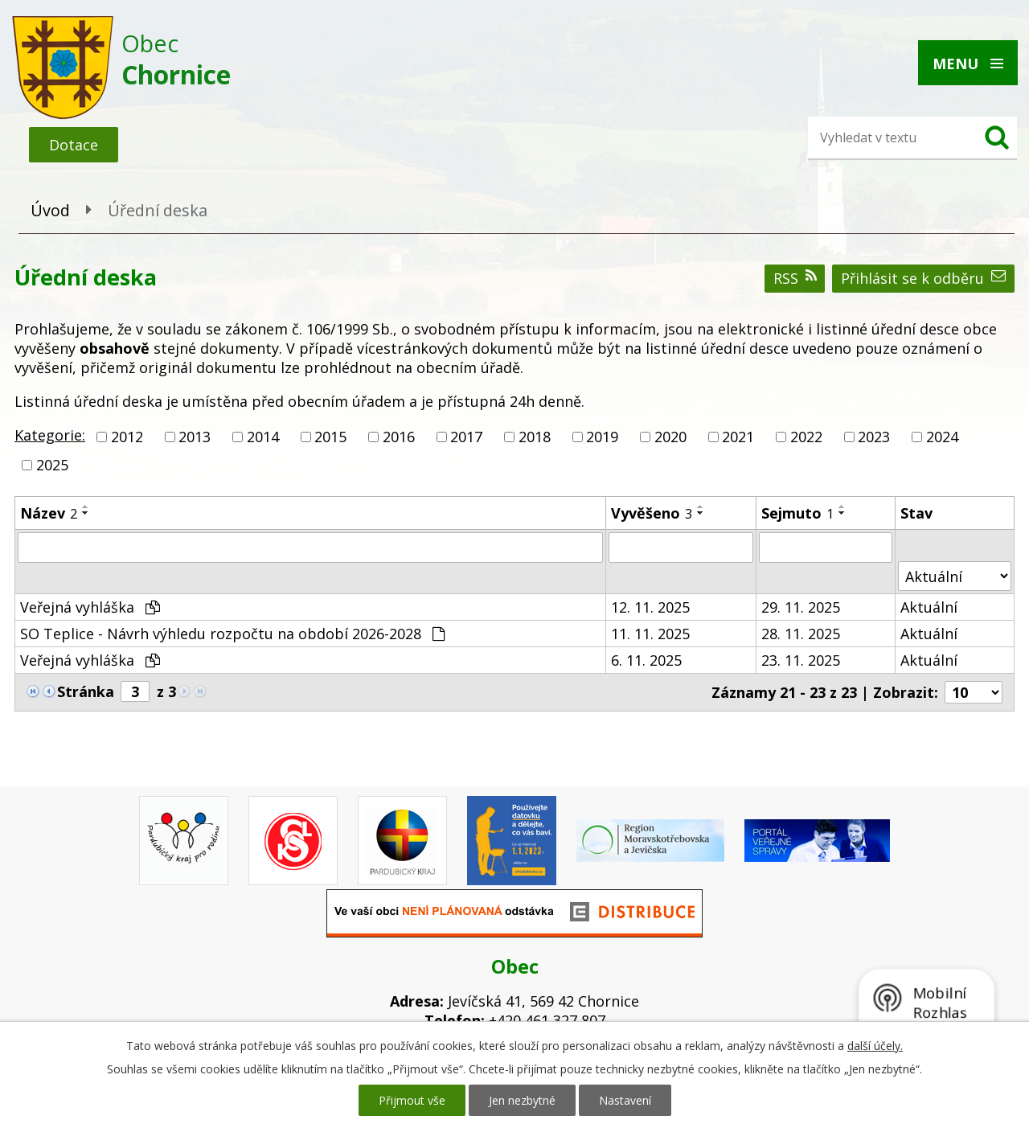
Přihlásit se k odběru (923, 278)
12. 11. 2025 (650, 607)
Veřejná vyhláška (90, 607)
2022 (806, 436)
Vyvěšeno (651, 513)
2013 (194, 436)
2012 (127, 436)
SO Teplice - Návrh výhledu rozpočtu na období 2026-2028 (232, 633)
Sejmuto (797, 513)
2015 (330, 436)
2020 (670, 436)
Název (48, 513)
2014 (263, 436)
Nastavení (625, 1100)
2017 (466, 436)
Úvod (50, 210)
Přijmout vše (412, 1100)
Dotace (73, 144)
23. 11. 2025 (800, 660)
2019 (602, 436)
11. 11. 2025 (650, 633)
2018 (535, 436)
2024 (942, 436)
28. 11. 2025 (800, 633)
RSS (795, 278)
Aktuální (928, 607)
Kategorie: (49, 435)
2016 (399, 436)
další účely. (875, 1045)
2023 (874, 436)
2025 (52, 464)
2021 (738, 436)
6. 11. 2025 (646, 660)
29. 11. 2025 (800, 607)
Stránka (85, 691)
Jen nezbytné (522, 1100)
